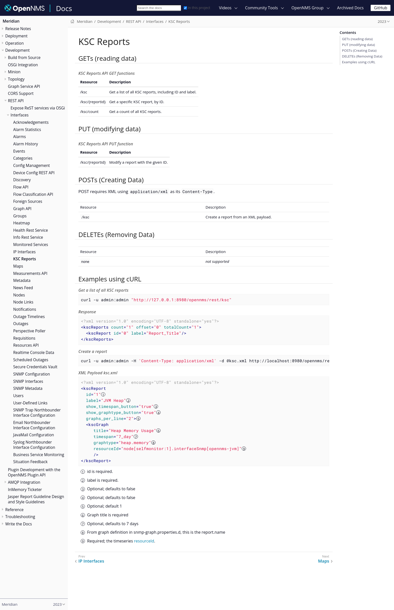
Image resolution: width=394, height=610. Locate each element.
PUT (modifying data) (358, 44)
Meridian (11, 21)
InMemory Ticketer (25, 489)
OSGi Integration (23, 65)
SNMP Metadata (27, 388)
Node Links (23, 302)
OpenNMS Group (307, 8)
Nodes (19, 295)
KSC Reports (24, 259)
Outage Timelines (29, 316)
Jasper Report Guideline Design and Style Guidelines (36, 499)
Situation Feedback (30, 461)
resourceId (144, 541)
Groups (20, 216)
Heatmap (21, 223)
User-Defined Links (30, 403)
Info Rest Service (28, 237)
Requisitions (24, 338)
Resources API (26, 345)
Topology (16, 79)
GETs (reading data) (357, 39)
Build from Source (24, 57)
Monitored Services (30, 244)
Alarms (19, 136)
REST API (16, 100)
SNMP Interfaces (28, 381)
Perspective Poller (29, 331)
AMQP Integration (24, 482)
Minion (14, 72)
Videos (225, 8)
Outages (20, 323)
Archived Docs (350, 8)
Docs (64, 8)
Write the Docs (18, 524)
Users (18, 395)
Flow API (21, 187)
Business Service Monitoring (38, 454)
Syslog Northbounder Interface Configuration (34, 444)
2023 (382, 21)
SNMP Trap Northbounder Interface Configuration (37, 412)
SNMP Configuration (31, 374)
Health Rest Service (30, 230)
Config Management (31, 165)
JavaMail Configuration (33, 435)
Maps (18, 266)
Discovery (22, 179)
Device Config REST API (34, 172)
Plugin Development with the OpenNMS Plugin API (34, 472)
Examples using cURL (358, 62)
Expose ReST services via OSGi (38, 108)
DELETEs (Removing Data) (362, 56)
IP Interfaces (24, 252)
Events (19, 151)
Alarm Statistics (27, 129)
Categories (23, 158)
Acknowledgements (31, 122)
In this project (197, 7)
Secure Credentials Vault (35, 367)
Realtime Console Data (33, 352)
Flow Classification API (33, 194)
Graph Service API (24, 86)
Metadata (22, 280)
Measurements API (30, 273)
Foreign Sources (27, 201)
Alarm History (25, 144)
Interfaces (20, 115)
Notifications (24, 309)
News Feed (23, 287)
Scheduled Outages (30, 359)
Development (17, 50)
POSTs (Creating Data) (359, 50)
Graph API (22, 208)
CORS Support (21, 93)
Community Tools (261, 8)
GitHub (380, 8)
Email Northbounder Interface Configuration (34, 425)
